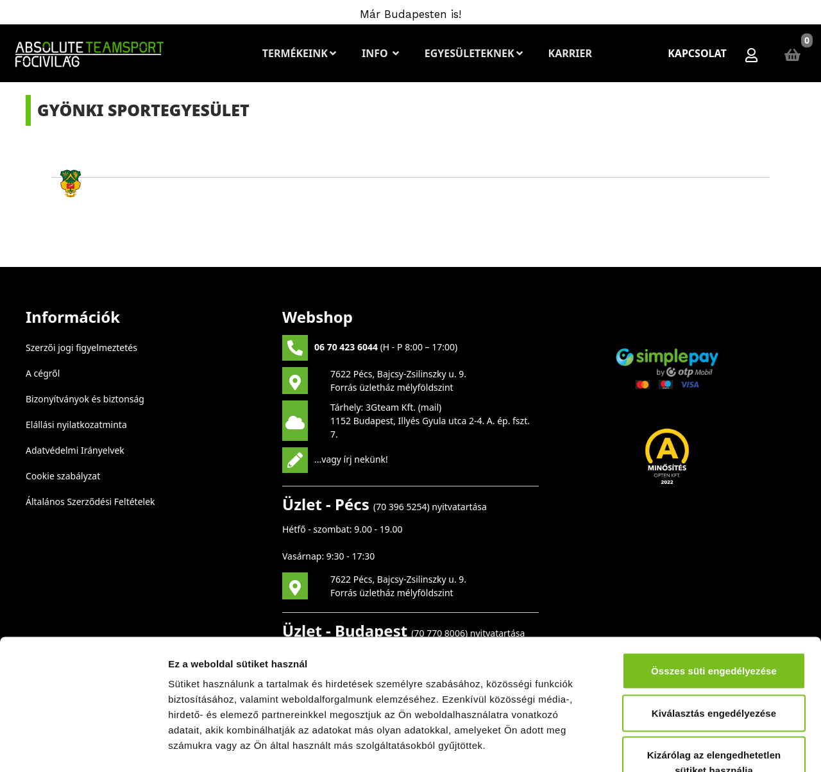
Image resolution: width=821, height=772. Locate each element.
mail (430, 407)
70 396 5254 (401, 507)
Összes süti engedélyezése (714, 588)
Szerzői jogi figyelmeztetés (81, 347)
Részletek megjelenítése (729, 746)
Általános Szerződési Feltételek (90, 501)
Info (380, 53)
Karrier (569, 53)
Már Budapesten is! (410, 14)
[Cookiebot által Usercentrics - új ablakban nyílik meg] (83, 747)
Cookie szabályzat (63, 476)
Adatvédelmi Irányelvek (75, 450)
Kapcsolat (697, 53)
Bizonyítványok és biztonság (85, 399)
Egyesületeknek (474, 53)
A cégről (43, 373)
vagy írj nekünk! (354, 458)
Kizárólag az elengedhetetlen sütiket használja (714, 680)
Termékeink (299, 53)
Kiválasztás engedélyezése (714, 630)
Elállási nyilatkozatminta (76, 424)
